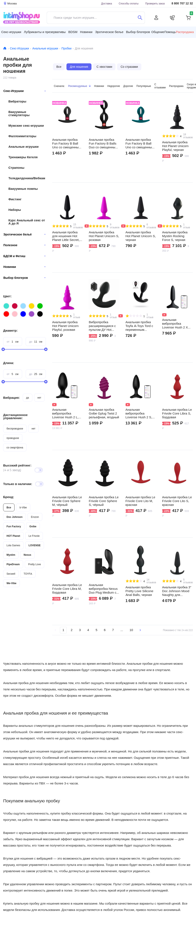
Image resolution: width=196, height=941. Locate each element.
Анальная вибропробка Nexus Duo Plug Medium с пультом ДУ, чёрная (103, 588)
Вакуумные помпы (23, 188)
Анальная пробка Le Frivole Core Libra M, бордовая (67, 588)
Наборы (14, 209)
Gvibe (32, 526)
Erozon (35, 516)
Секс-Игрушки (19, 48)
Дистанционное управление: (15, 416)
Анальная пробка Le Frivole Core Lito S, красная (177, 501)
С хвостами (104, 67)
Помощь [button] (170, 32)
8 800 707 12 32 (182, 3)
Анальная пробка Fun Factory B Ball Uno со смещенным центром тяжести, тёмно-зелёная (140, 143)
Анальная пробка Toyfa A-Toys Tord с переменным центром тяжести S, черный (140, 326)
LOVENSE (35, 545)
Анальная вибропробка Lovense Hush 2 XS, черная (176, 323)
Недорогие (113, 86)
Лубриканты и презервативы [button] (45, 32)
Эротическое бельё (24, 234)
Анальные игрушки (45, 48)
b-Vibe (23, 507)
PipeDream (13, 564)
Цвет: (7, 296)
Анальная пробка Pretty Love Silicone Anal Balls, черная (140, 591)
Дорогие (128, 86)
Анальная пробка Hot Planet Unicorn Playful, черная (175, 146)
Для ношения (79, 67)
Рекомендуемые (79, 86)
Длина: (8, 362)
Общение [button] (157, 32)
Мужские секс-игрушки (26, 125)
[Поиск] (140, 18)
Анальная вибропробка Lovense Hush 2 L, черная (65, 413)
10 (131, 630)
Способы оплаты (129, 3)
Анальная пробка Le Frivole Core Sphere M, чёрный (67, 501)
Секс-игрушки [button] (11, 32)
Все (9, 507)
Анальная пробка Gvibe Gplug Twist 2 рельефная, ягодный (104, 413)
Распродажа (185, 32)
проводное (13, 438)
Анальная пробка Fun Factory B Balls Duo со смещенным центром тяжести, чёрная (103, 143)
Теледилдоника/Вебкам (26, 178)
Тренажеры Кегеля (23, 157)
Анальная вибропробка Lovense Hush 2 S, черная (139, 413)
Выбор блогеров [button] (138, 32)
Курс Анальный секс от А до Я (26, 222)
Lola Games (13, 545)
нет (39, 397)
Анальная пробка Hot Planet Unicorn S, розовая (104, 236)
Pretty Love (34, 564)
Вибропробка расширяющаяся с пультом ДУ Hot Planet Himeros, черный (102, 326)
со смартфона (15, 447)
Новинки (24, 267)
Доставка (106, 3)
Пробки (66, 48)
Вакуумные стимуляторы (19, 113)
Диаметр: (10, 330)
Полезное (24, 245)
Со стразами (129, 67)
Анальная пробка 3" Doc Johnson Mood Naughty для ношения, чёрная (176, 591)
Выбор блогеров (24, 278)
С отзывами (160, 86)
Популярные (143, 86)
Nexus (27, 554)
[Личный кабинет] (156, 17)
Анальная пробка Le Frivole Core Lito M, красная (140, 501)
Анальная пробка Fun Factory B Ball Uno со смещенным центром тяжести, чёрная (66, 143)
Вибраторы (17, 101)
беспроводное (15, 428)
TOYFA (28, 573)
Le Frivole (34, 535)
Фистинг (14, 199)
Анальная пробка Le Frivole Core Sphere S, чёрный (104, 501)
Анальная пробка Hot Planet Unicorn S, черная (141, 236)
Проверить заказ (155, 3)
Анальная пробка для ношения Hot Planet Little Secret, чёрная (65, 236)
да (27, 397)
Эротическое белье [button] (109, 32)
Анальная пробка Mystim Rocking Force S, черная (175, 236)
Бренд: (8, 496)
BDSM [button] (72, 32)
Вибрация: (11, 397)
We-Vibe (11, 583)
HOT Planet (13, 535)
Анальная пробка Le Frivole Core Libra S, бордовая (177, 413)
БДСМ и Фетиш (24, 256)
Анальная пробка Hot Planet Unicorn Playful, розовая (65, 326)
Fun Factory (14, 526)
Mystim (11, 554)
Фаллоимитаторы (22, 136)
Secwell (11, 573)
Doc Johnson (15, 516)
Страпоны (16, 167)
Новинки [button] (86, 32)
